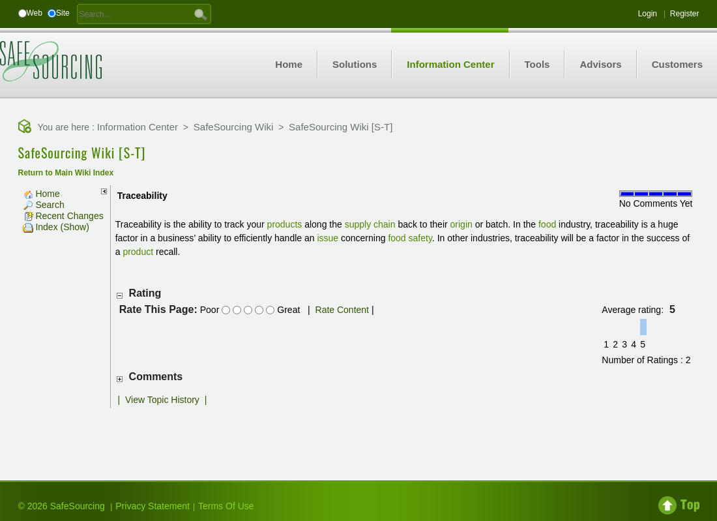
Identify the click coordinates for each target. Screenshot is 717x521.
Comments (156, 376)
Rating (145, 293)
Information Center (137, 126)
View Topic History (162, 399)
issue (327, 238)
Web (34, 13)
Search (44, 205)
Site (63, 13)
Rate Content (342, 310)
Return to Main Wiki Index (66, 172)
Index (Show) (56, 227)
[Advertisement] (358, 434)
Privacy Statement (152, 506)
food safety (410, 238)
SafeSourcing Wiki (234, 126)
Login (647, 13)
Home (41, 193)
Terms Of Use (226, 506)
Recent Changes (63, 216)
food (547, 224)
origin (461, 224)
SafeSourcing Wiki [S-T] (340, 126)
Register (684, 13)
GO (200, 13)
